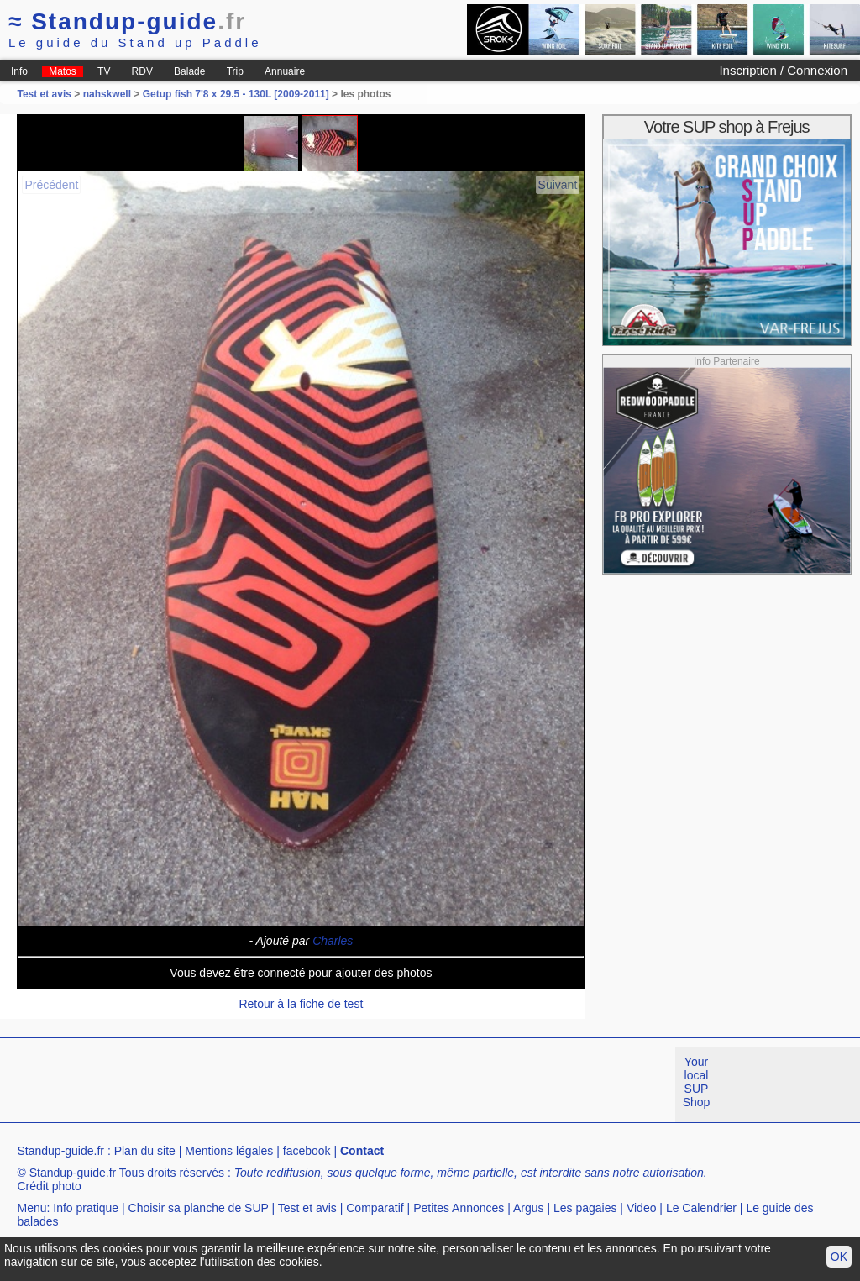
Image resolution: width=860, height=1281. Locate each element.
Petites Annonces (458, 1208)
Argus (528, 1208)
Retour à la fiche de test (301, 1004)
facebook (307, 1151)
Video (642, 1208)
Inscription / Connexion (783, 70)
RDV (142, 71)
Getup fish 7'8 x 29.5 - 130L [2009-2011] (236, 94)
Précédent (51, 185)
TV (103, 71)
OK (839, 1256)
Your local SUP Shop (697, 1082)
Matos (62, 71)
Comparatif (374, 1208)
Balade (189, 71)
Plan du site (145, 1151)
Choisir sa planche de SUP (198, 1208)
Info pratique (85, 1208)
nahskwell (107, 94)
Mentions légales (229, 1151)
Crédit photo (49, 1186)
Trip (235, 71)
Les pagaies (585, 1208)
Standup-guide (127, 21)
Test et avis (45, 94)
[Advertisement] (305, 1084)
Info (19, 71)
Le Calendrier (701, 1208)
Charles (332, 941)
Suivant (558, 185)
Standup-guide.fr (60, 1151)
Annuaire (285, 71)
